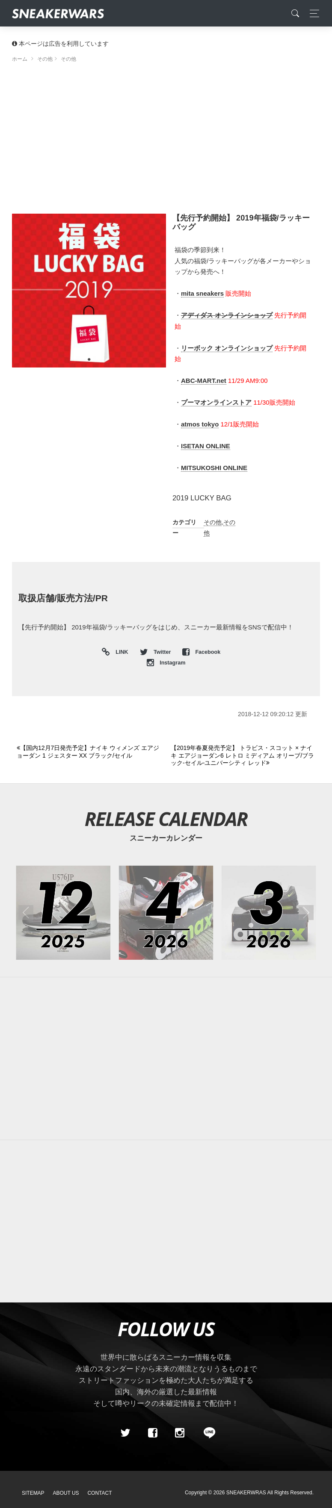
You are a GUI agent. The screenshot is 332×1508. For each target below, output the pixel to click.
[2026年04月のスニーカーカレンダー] (166, 912)
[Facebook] (152, 1432)
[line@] (206, 1432)
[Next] (243, 755)
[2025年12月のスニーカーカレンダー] (63, 912)
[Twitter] (125, 1432)
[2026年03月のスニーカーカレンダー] (269, 912)
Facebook (201, 652)
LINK (120, 652)
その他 (213, 522)
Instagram (166, 663)
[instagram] (179, 1432)
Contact (99, 1493)
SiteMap (33, 1493)
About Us (66, 1493)
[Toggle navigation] (312, 13)
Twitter (156, 652)
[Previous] (89, 752)
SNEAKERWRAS (246, 1493)
